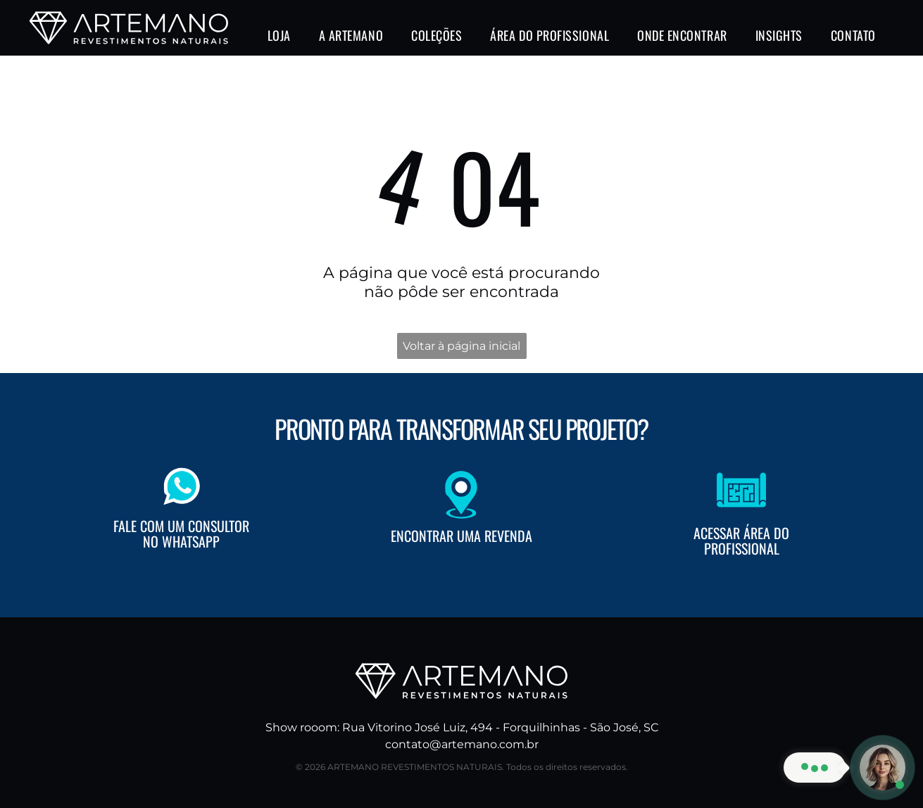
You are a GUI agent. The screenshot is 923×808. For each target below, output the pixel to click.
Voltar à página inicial (461, 346)
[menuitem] (279, 35)
